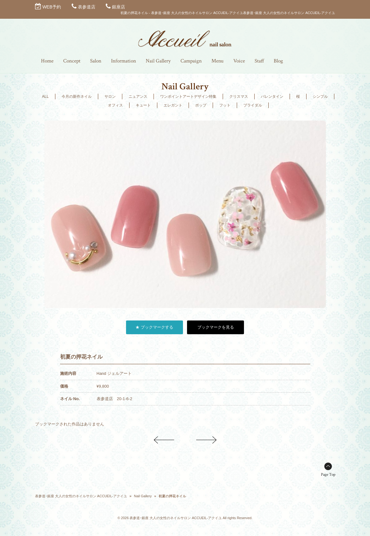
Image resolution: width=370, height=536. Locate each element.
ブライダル (252, 105)
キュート (143, 105)
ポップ (200, 105)
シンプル (320, 96)
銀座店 (118, 6)
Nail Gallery (143, 496)
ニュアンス (138, 96)
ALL (45, 96)
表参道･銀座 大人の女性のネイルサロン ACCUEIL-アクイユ (81, 496)
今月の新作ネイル (77, 96)
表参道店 (86, 6)
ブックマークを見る (215, 327)
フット (225, 105)
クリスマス (238, 96)
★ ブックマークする (154, 327)
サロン (110, 96)
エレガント (173, 105)
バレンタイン (272, 96)
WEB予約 (51, 6)
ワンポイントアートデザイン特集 (188, 96)
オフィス (115, 105)
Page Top (328, 474)
